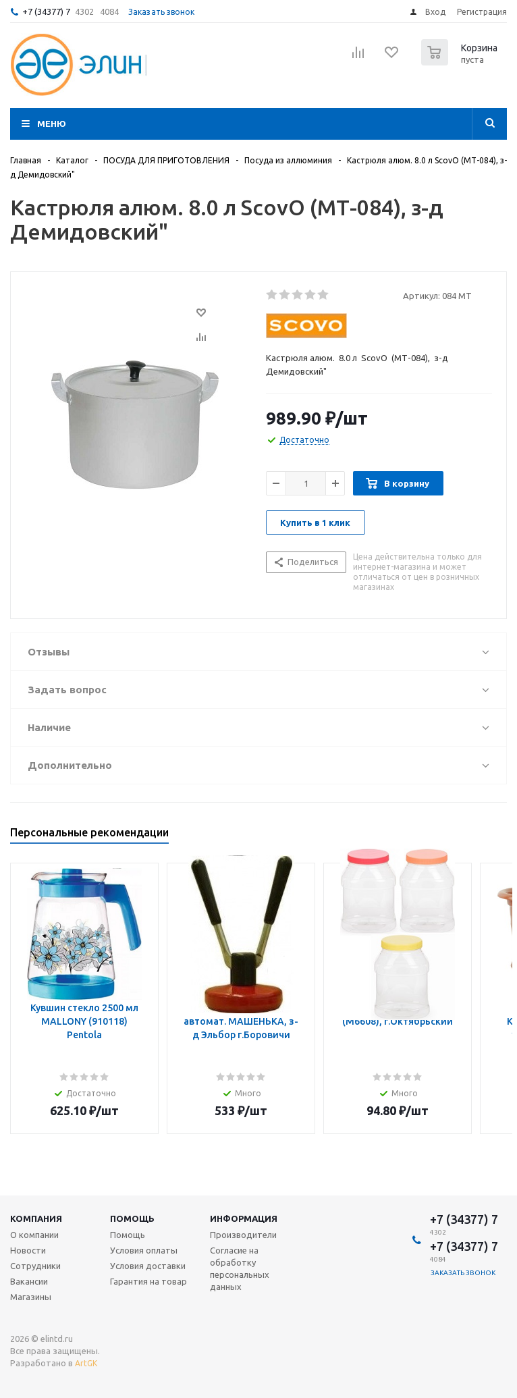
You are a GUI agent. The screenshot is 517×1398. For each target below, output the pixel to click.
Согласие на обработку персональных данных (239, 1268)
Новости (28, 1250)
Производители (243, 1234)
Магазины (30, 1296)
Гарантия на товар (148, 1281)
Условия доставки (148, 1265)
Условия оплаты (144, 1250)
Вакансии (29, 1281)
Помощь (132, 1218)
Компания (36, 1218)
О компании (34, 1234)
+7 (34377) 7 (46, 11)
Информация (243, 1218)
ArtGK (86, 1363)
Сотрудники (35, 1265)
